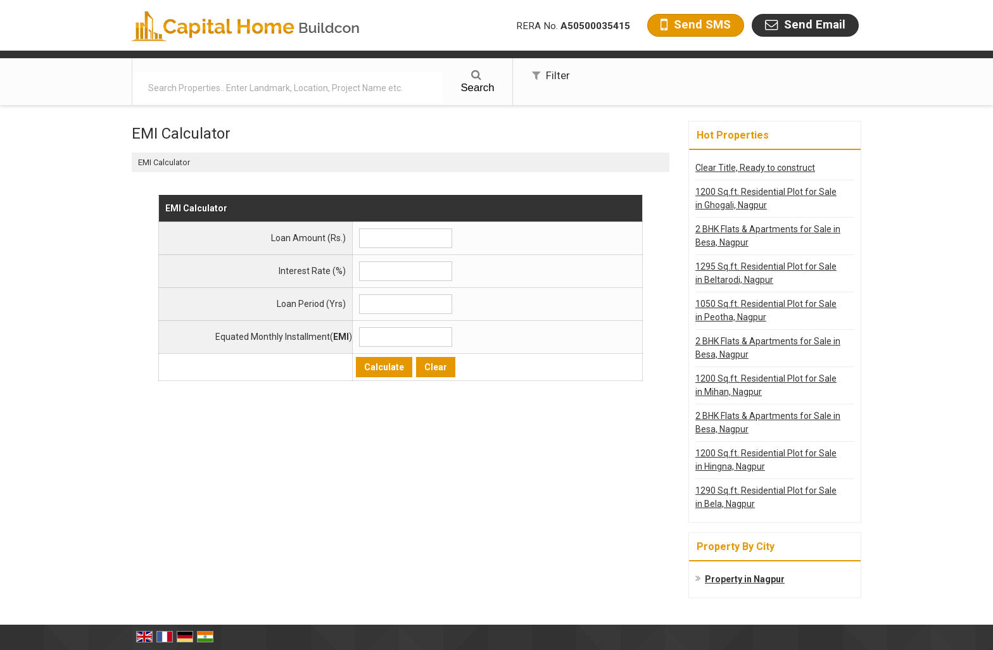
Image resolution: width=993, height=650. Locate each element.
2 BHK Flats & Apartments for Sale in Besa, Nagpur (767, 235)
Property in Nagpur (745, 579)
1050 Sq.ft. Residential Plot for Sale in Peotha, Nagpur (766, 310)
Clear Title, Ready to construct (755, 168)
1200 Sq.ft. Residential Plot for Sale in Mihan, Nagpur (766, 385)
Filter (551, 75)
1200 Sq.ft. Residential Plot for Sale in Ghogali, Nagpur (766, 198)
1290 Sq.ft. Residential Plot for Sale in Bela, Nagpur (766, 497)
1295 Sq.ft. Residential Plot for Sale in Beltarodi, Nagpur (766, 273)
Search (477, 82)
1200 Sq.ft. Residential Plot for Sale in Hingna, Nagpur (766, 460)
